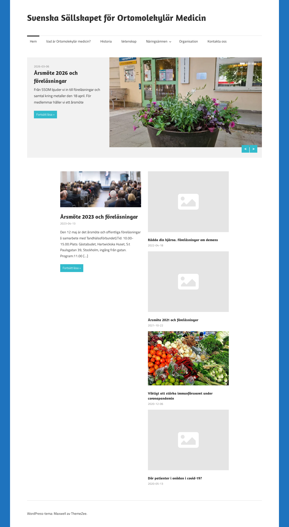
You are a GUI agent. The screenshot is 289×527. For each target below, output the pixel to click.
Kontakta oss (217, 41)
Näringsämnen (158, 41)
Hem (33, 41)
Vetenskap (128, 41)
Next (253, 149)
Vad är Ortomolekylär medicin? (68, 41)
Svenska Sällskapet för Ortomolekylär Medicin (116, 17)
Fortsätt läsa (44, 114)
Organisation (188, 41)
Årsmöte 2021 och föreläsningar (173, 320)
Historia (106, 41)
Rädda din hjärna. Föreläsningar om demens (183, 240)
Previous (245, 149)
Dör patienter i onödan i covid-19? (175, 478)
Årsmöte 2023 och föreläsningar (99, 216)
